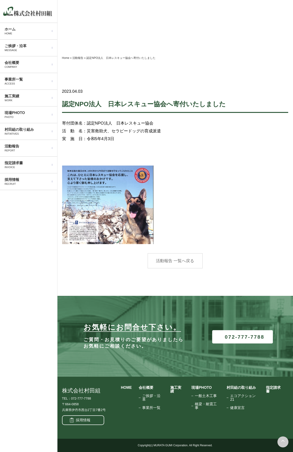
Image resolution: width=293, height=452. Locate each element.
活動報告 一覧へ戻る (175, 261)
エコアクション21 (243, 397)
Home (65, 58)
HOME (126, 387)
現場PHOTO (201, 387)
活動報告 (77, 58)
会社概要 (146, 387)
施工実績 (175, 389)
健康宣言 (237, 408)
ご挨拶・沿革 (151, 397)
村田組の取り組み (241, 387)
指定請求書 (273, 389)
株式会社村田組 (81, 391)
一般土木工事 (206, 396)
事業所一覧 (151, 408)
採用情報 (83, 420)
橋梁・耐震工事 (206, 406)
